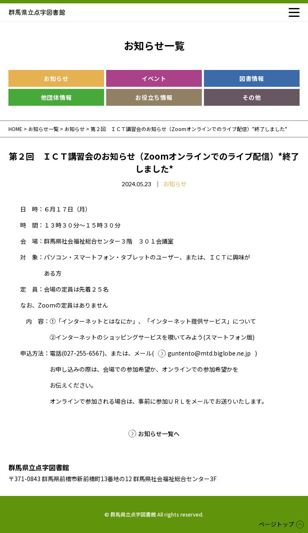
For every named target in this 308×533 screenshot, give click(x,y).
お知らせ (56, 78)
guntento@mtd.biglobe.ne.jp (209, 353)
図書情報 (251, 78)
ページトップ (276, 524)
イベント (154, 78)
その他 (251, 97)
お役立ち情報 (153, 97)
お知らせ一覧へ (158, 433)
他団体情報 (56, 97)
